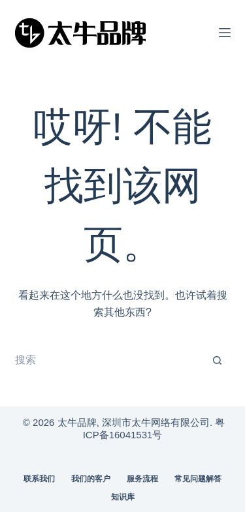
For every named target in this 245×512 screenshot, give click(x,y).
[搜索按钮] (217, 361)
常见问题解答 (197, 478)
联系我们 (39, 478)
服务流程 (142, 478)
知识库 (123, 497)
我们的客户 (90, 478)
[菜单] (225, 32)
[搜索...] (109, 361)
